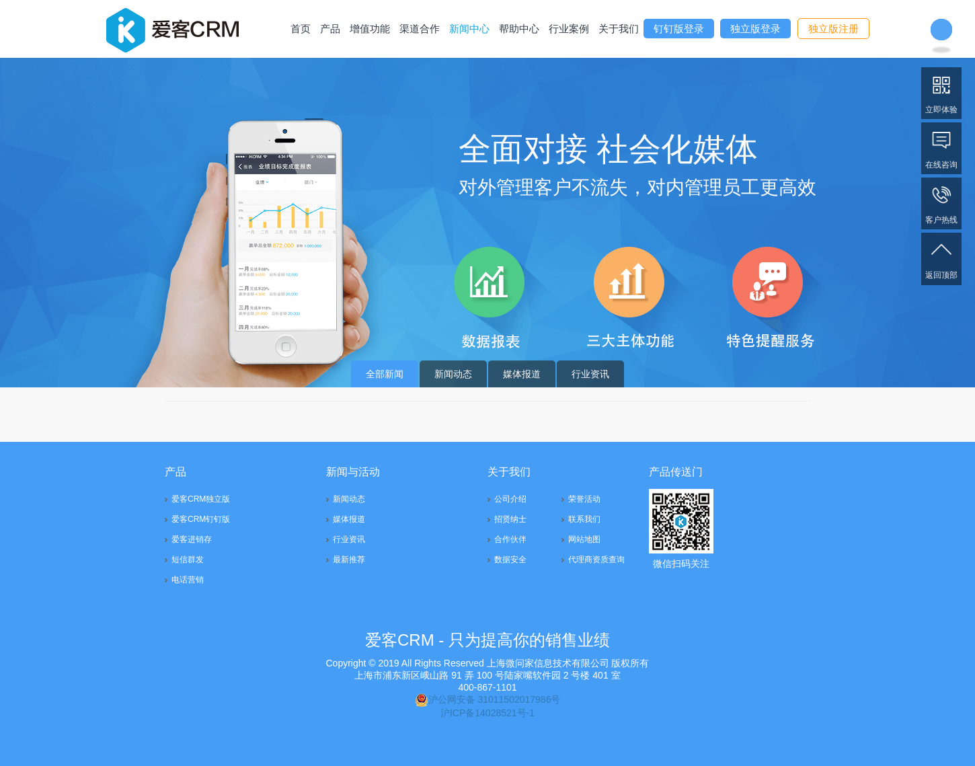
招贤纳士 (510, 519)
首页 (300, 28)
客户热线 (941, 203)
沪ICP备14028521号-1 (487, 712)
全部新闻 (384, 374)
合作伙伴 (510, 539)
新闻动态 (453, 374)
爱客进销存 (191, 539)
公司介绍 (510, 499)
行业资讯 (590, 374)
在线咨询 (941, 147)
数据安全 (510, 559)
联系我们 (584, 519)
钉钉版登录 (679, 28)
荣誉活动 (584, 499)
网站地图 (584, 539)
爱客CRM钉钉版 (200, 519)
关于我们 (618, 28)
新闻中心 (469, 28)
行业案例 (569, 28)
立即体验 (941, 92)
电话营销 (187, 579)
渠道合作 (419, 28)
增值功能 (370, 28)
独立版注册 (833, 28)
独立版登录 (755, 28)
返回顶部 (941, 258)
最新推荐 (349, 559)
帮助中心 (519, 28)
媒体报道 (522, 374)
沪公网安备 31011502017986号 (488, 699)
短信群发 (187, 559)
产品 (330, 28)
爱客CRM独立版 (200, 499)
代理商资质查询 (596, 559)
